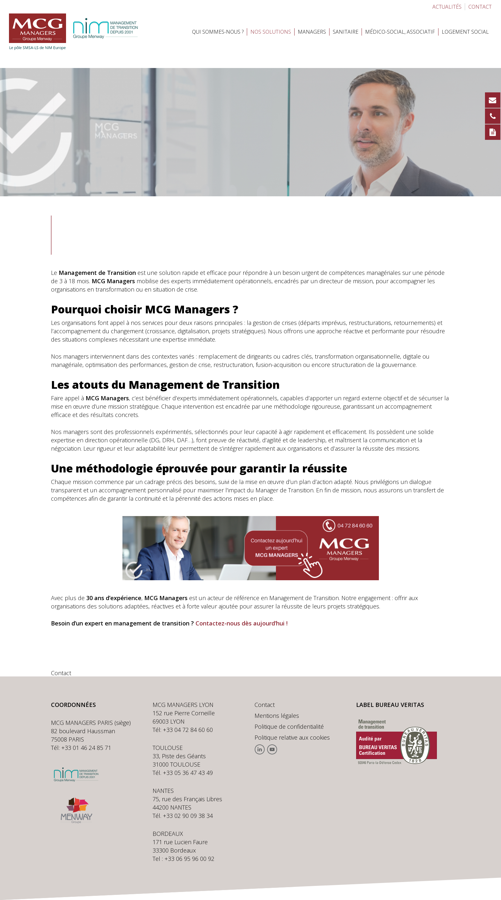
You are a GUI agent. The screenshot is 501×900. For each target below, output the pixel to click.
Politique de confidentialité (289, 726)
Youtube (272, 749)
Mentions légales (277, 715)
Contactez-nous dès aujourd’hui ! (242, 623)
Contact (265, 705)
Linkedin (260, 749)
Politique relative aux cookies (292, 737)
